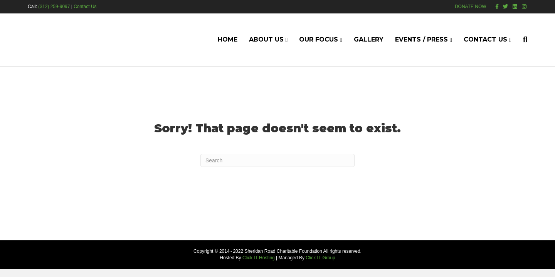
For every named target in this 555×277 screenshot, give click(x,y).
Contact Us (85, 6)
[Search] (522, 39)
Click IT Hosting (258, 257)
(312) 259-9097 (54, 6)
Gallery (368, 39)
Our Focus (318, 39)
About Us (266, 39)
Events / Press (421, 39)
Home (227, 39)
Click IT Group (320, 257)
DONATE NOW (470, 6)
